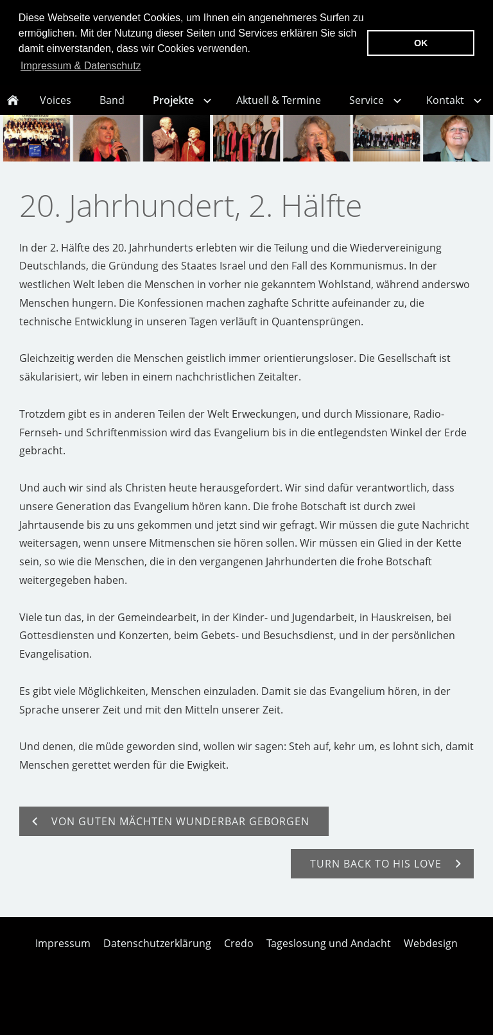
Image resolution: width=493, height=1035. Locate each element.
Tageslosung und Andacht (328, 958)
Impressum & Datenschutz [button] (81, 65)
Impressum (63, 958)
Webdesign (431, 958)
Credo (239, 958)
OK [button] (421, 43)
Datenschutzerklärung (157, 958)
